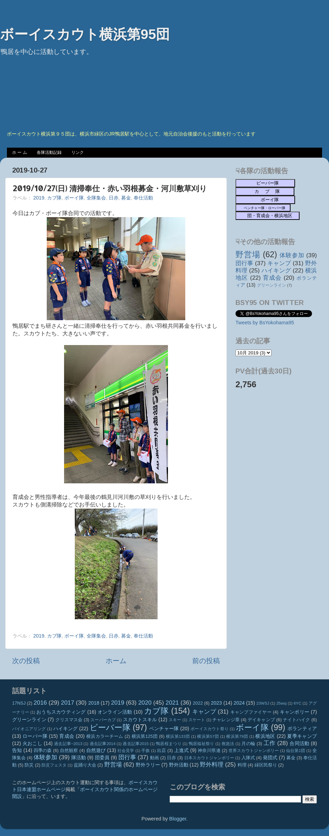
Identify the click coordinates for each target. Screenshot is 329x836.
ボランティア (302, 728)
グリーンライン (271, 285)
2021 (172, 702)
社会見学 (125, 751)
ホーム (116, 661)
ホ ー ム (19, 152)
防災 (29, 765)
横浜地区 (265, 736)
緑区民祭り (266, 765)
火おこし (32, 743)
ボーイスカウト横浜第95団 (85, 34)
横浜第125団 (145, 736)
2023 (216, 703)
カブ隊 (54, 198)
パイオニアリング (29, 729)
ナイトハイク (296, 719)
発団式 (270, 757)
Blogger (177, 818)
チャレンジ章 (226, 719)
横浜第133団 (178, 736)
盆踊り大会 (85, 765)
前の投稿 (206, 661)
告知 (17, 750)
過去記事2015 (136, 744)
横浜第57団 (208, 736)
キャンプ (279, 263)
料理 (242, 765)
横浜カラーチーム (104, 736)
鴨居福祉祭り (201, 744)
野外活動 (178, 765)
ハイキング (276, 270)
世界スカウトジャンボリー (254, 751)
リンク (77, 152)
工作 (270, 743)
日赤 (113, 198)
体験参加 (291, 255)
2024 (239, 703)
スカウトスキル (140, 719)
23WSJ (262, 703)
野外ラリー (148, 765)
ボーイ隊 (74, 198)
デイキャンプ (261, 719)
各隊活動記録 (49, 152)
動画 (154, 757)
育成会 (272, 277)
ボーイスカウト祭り (209, 729)
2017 (67, 702)
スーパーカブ (103, 720)
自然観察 (69, 750)
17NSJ (19, 703)
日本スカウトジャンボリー (209, 758)
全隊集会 (96, 198)
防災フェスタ (54, 765)
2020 (144, 702)
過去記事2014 (103, 744)
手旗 (145, 751)
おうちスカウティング (61, 712)
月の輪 (248, 743)
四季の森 (43, 750)
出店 (161, 750)
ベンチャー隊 (164, 728)
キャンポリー (295, 712)
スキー (175, 720)
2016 (40, 702)
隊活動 (78, 757)
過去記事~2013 (68, 744)
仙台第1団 (295, 751)
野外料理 (211, 764)
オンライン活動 (115, 712)
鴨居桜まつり (168, 744)
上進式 (181, 750)
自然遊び (96, 750)
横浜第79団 (237, 736)
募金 (126, 198)
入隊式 (248, 757)
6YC (297, 703)
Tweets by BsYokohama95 (264, 322)
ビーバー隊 (110, 727)
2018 (93, 703)
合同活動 (299, 743)
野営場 (247, 254)
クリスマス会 (69, 719)
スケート (196, 720)
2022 (198, 703)
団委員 (102, 757)
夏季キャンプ (302, 736)
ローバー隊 (35, 736)
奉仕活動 (143, 198)
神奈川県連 (209, 750)
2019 (38, 198)
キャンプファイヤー (251, 712)
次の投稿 (26, 661)
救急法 (228, 744)
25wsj (281, 703)
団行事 (244, 263)
